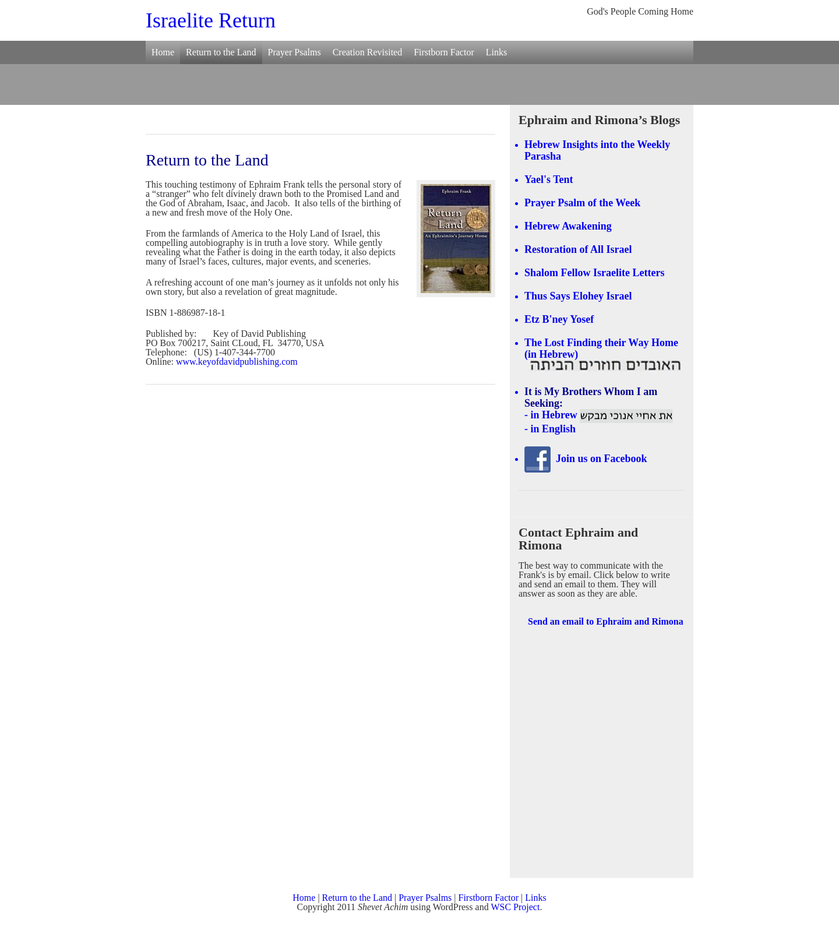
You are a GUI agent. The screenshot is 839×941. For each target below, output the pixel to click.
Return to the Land (221, 52)
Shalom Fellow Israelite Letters (594, 273)
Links (496, 52)
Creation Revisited (368, 52)
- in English (550, 429)
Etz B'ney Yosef (559, 319)
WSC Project (515, 907)
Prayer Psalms (294, 52)
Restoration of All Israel (578, 249)
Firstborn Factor (444, 52)
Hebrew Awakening (568, 226)
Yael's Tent (548, 179)
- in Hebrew (598, 415)
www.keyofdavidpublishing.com (237, 361)
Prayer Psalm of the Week (582, 203)
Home (162, 52)
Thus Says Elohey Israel (578, 296)
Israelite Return (211, 20)
